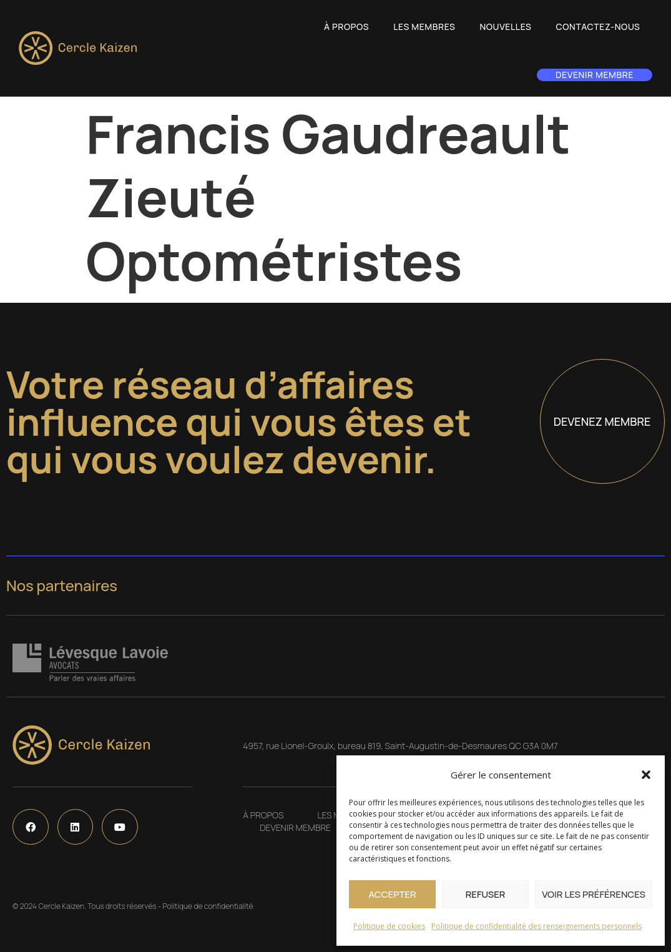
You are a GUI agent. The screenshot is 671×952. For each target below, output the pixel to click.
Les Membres (424, 26)
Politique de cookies (389, 926)
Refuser (486, 894)
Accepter (392, 894)
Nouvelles (505, 26)
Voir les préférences (593, 894)
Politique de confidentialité (207, 906)
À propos (346, 26)
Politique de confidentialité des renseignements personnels (536, 926)
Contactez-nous (598, 26)
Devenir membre (595, 75)
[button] (646, 774)
